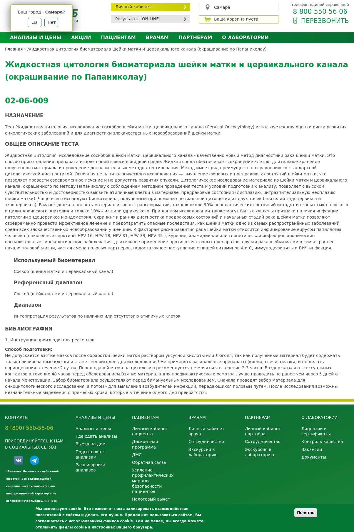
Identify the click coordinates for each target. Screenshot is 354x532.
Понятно (305, 512)
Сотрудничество (206, 441)
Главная (14, 49)
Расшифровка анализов (90, 467)
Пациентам (118, 37)
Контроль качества (322, 441)
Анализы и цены (35, 37)
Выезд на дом (91, 444)
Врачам (157, 37)
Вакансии (311, 449)
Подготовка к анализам (90, 454)
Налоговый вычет (151, 499)
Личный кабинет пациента (150, 431)
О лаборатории (245, 37)
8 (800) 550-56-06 (29, 428)
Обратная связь (149, 462)
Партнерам (195, 37)
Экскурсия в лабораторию (203, 452)
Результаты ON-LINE (137, 18)
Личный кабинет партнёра (263, 431)
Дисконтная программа (145, 444)
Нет (52, 22)
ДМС (137, 454)
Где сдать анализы (96, 436)
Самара (222, 7)
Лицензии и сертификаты (316, 431)
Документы (313, 457)
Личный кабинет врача (206, 431)
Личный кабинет (133, 6)
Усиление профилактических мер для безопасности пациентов (152, 481)
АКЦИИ (81, 37)
